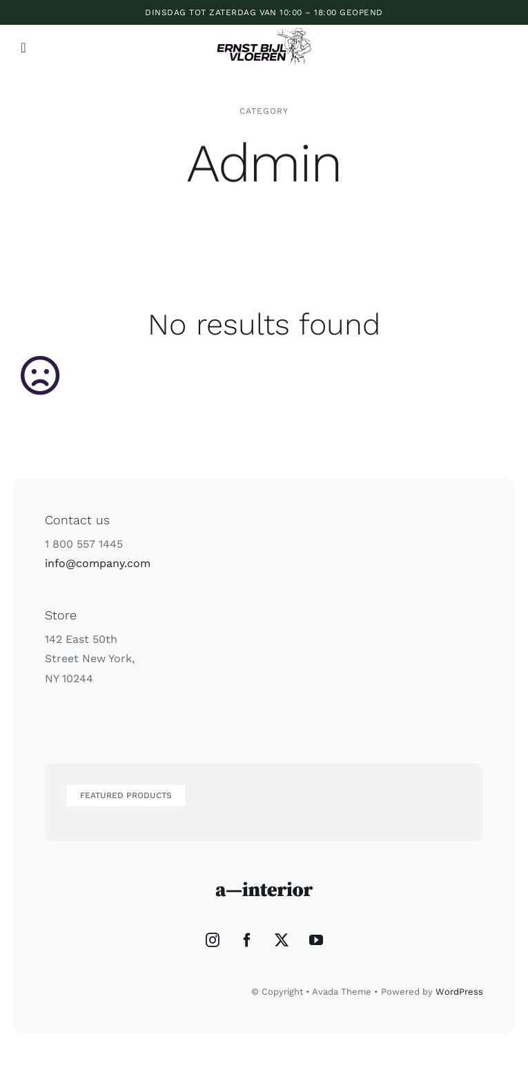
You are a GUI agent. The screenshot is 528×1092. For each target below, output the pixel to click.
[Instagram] (212, 940)
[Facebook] (247, 940)
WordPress (459, 991)
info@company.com (97, 563)
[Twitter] (281, 940)
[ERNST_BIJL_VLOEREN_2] (264, 27)
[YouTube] (316, 940)
